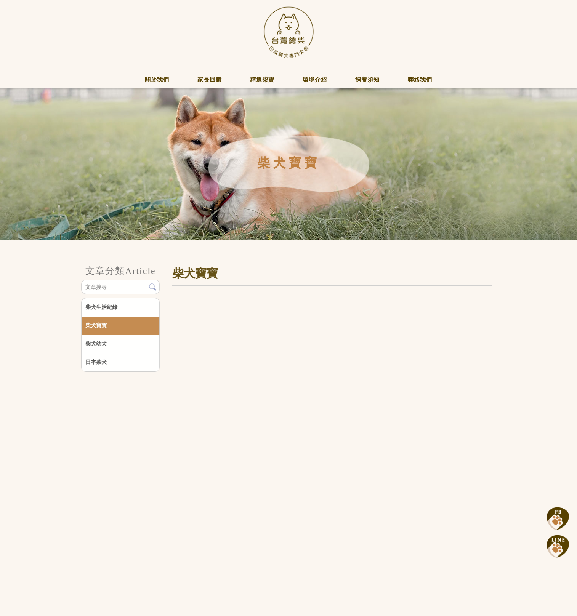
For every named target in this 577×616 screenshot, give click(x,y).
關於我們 (157, 79)
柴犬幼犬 (96, 344)
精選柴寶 (262, 79)
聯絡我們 (420, 79)
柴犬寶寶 (96, 325)
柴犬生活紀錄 (101, 307)
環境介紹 (315, 79)
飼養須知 (367, 79)
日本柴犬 (96, 362)
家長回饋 (209, 79)
